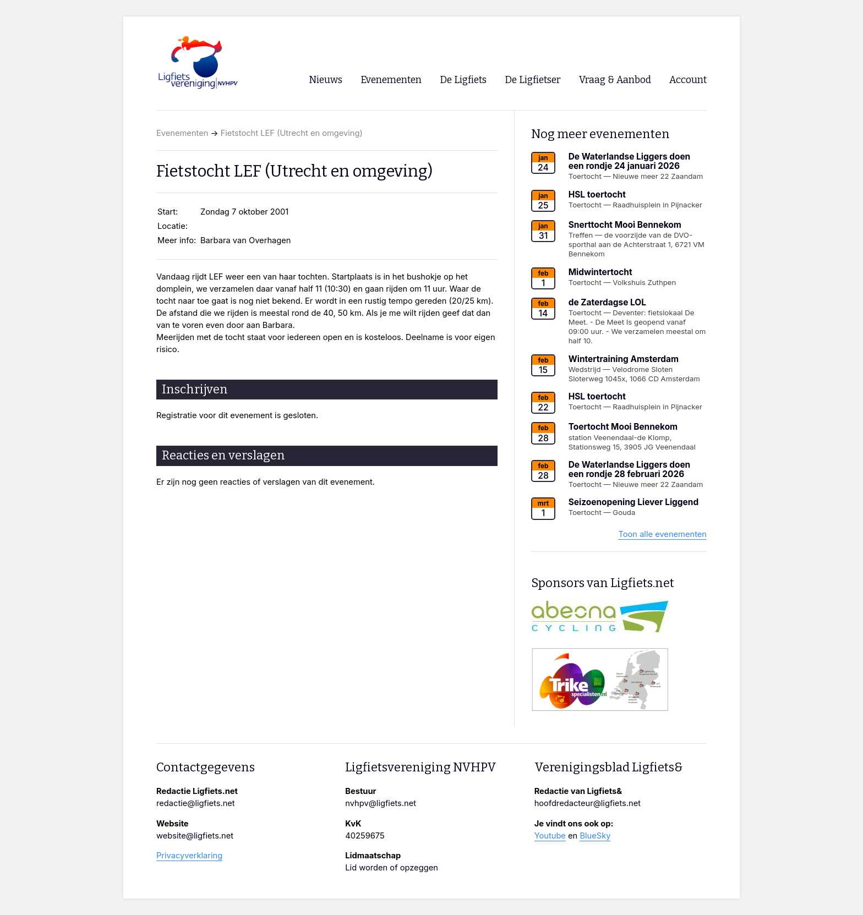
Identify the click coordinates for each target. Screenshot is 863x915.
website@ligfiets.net (194, 836)
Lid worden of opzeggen (391, 868)
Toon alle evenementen (662, 534)
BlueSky (595, 836)
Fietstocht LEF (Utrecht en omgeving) (292, 133)
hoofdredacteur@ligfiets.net (587, 803)
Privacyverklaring (189, 856)
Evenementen (182, 133)
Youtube (550, 836)
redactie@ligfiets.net (195, 803)
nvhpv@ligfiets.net (380, 803)
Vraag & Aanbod (615, 80)
